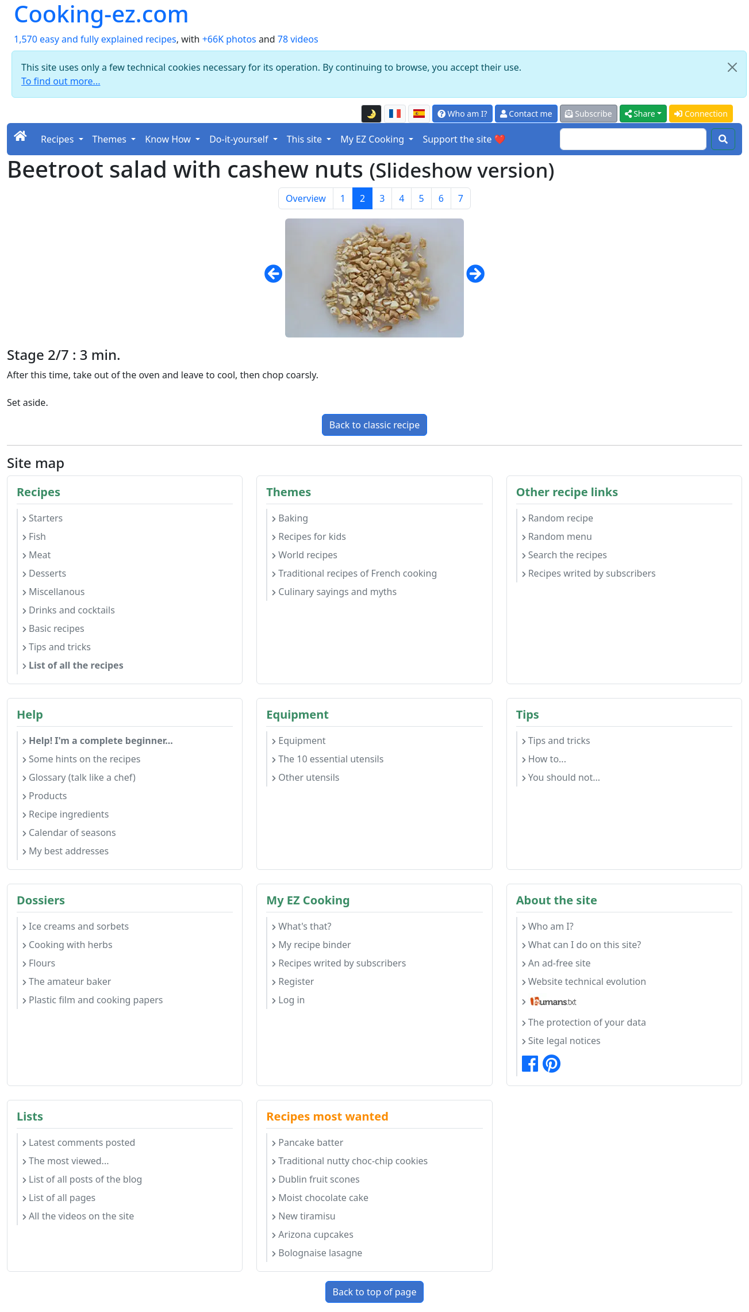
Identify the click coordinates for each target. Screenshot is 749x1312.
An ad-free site (556, 963)
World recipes (304, 554)
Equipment (298, 740)
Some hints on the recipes (81, 759)
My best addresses (65, 851)
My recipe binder (311, 944)
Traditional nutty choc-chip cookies (350, 1160)
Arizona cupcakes (312, 1234)
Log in (288, 999)
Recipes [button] (58, 139)
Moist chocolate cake (320, 1197)
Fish (34, 536)
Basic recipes (53, 628)
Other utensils (305, 777)
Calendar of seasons (69, 832)
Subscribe (588, 113)
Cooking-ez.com (101, 14)
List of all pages (58, 1197)
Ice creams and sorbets (75, 926)
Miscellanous (53, 591)
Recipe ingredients (65, 814)
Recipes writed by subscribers (589, 573)
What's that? (301, 926)
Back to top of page (375, 1292)
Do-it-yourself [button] (239, 139)
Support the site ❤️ (463, 139)
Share (640, 113)
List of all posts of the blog (82, 1179)
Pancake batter (307, 1142)
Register (293, 981)
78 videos (298, 39)
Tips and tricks (56, 646)
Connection (701, 113)
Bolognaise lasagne (317, 1252)
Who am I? (462, 113)
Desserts (44, 573)
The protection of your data (584, 1022)
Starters (42, 518)
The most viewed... (65, 1160)
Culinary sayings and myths (334, 591)
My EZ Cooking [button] (373, 139)
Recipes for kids (309, 536)
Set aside (26, 402)
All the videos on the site (78, 1216)
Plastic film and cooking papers (92, 999)
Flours (38, 963)
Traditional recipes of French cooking (354, 573)
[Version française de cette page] (395, 114)
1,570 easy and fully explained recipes (95, 39)
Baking (290, 518)
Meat (36, 554)
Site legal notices (561, 1040)
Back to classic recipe (374, 425)
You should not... (561, 777)
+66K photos (229, 39)
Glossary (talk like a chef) (79, 777)
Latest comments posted (78, 1142)
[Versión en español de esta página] (419, 114)
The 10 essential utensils (327, 759)
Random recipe (557, 518)
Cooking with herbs (67, 944)
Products (44, 795)
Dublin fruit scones (315, 1179)
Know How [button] (169, 139)
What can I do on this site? (582, 944)
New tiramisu (303, 1216)
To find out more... (60, 81)
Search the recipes (564, 554)
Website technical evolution (584, 981)
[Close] (732, 67)
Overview (306, 198)
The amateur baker (66, 981)
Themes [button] (111, 139)
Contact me (526, 113)
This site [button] (306, 139)
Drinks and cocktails (68, 610)
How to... (544, 759)
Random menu (557, 536)
